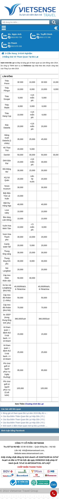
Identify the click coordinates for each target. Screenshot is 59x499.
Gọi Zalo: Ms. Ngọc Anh (4, 36)
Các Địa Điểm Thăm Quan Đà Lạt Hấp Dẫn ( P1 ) (24, 416)
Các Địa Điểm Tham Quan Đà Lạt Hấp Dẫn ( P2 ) (24, 423)
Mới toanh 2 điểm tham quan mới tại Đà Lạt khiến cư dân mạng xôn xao (25, 426)
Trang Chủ (29, 9)
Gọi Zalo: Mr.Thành (4, 45)
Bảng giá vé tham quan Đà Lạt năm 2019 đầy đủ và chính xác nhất (25, 413)
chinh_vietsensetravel (38, 37)
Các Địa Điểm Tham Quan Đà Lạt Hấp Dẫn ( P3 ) (24, 419)
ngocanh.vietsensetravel (9, 37)
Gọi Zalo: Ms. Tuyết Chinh (33, 36)
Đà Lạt (41, 404)
